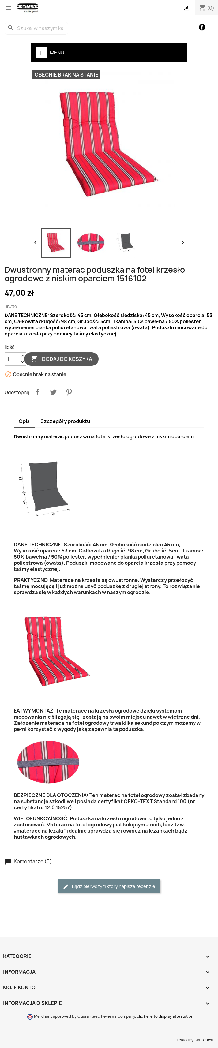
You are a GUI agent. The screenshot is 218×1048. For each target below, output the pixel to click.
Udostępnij (38, 392)
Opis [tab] (24, 421)
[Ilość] (12, 359)
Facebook (202, 27)
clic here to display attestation (165, 1016)
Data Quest (204, 1040)
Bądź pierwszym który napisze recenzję (109, 886)
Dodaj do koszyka (61, 359)
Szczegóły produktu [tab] (65, 421)
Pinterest (69, 392)
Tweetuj (53, 392)
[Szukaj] (36, 28)
